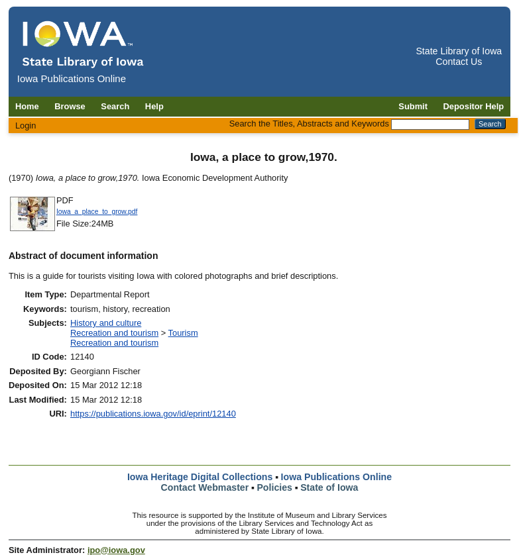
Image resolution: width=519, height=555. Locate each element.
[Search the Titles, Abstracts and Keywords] (430, 124)
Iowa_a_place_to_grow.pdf (97, 211)
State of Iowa (329, 487)
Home (27, 106)
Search (115, 106)
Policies (274, 487)
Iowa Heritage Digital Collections (199, 477)
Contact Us (458, 61)
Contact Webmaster (205, 487)
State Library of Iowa (459, 51)
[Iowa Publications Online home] (83, 44)
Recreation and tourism (114, 333)
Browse (70, 106)
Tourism (183, 333)
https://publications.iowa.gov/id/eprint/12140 (153, 414)
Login (25, 125)
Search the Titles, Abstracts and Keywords (309, 123)
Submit (413, 106)
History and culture (105, 323)
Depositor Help (473, 106)
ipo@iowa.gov (116, 550)
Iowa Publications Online (336, 477)
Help (154, 106)
